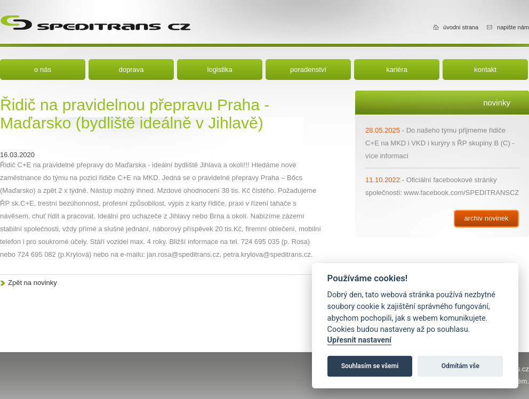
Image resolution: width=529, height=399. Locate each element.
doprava (131, 70)
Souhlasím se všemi (370, 366)
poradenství (308, 70)
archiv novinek (486, 218)
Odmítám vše (460, 366)
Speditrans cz (95, 21)
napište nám (513, 27)
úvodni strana (460, 27)
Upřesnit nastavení (359, 340)
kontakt (485, 70)
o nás (42, 70)
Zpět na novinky (32, 283)
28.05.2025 (382, 130)
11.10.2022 (382, 180)
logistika (220, 70)
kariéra (396, 70)
